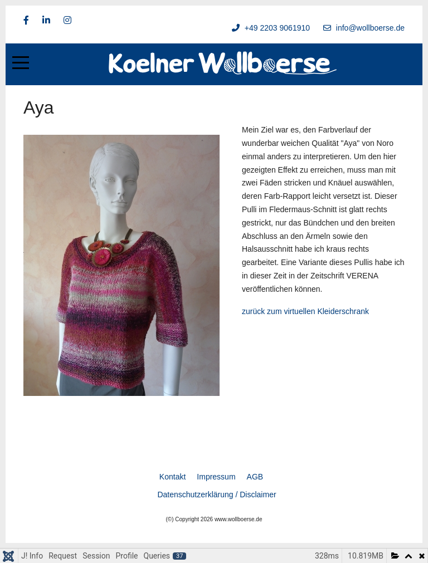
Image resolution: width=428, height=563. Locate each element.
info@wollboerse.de (370, 27)
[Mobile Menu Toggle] (20, 63)
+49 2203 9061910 (277, 27)
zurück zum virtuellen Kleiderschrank (305, 311)
